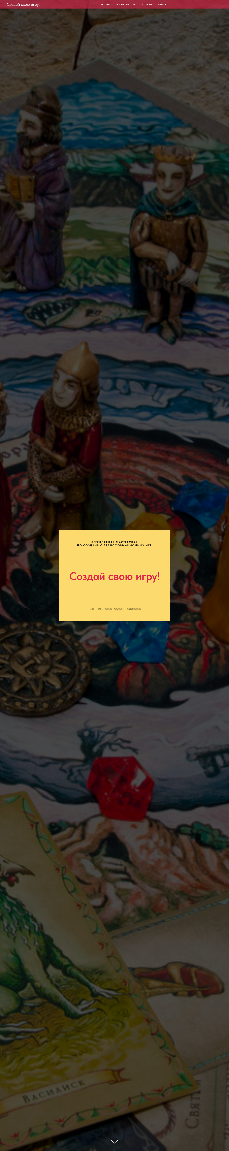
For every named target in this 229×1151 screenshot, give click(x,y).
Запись (162, 4)
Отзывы (147, 4)
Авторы (105, 4)
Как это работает (126, 4)
